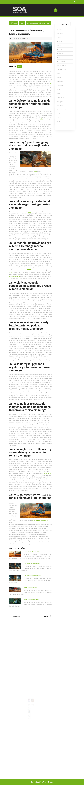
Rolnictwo (60, 85)
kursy (46, 473)
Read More (29, 713)
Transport (60, 102)
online (50, 473)
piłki (51, 83)
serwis (29, 269)
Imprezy (59, 49)
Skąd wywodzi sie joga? (29, 709)
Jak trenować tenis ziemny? (32, 552)
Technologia (61, 97)
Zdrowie (59, 126)
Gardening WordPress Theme (42, 782)
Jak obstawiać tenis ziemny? (32, 563)
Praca (58, 73)
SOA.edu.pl (13, 23)
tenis (35, 171)
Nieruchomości (61, 65)
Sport (22, 23)
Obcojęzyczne (61, 69)
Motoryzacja (61, 61)
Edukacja (60, 41)
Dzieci (59, 37)
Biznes (59, 29)
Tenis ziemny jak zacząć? (31, 599)
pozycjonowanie (14, 276)
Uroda (58, 114)
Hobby (59, 45)
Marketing (60, 53)
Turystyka (60, 106)
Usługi (59, 118)
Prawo (59, 77)
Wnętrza (59, 122)
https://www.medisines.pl (40, 520)
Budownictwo (61, 33)
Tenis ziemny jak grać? (30, 587)
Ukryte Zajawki (61, 110)
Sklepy (59, 89)
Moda (58, 57)
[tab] (55, 10)
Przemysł (60, 81)
